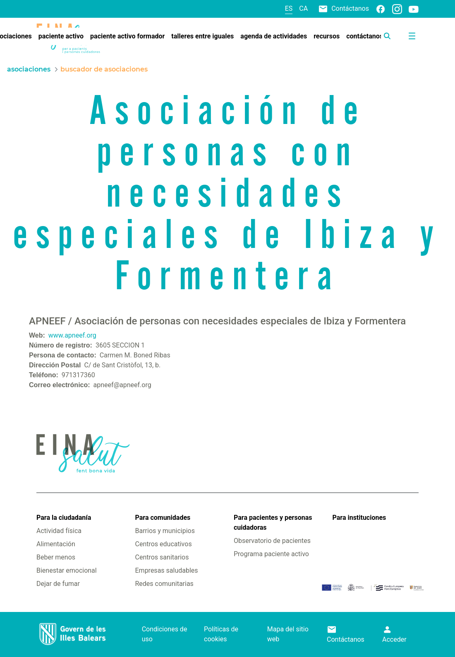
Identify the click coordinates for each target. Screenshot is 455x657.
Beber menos (55, 557)
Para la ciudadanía (63, 517)
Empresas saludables (166, 570)
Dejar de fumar (58, 584)
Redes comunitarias (164, 584)
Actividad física (58, 531)
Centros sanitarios (162, 557)
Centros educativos (163, 544)
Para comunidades (163, 517)
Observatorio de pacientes (272, 541)
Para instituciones (359, 517)
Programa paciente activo (271, 554)
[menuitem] (61, 36)
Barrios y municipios (165, 531)
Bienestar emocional (66, 570)
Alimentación (55, 544)
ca (303, 8)
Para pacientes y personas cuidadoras (273, 522)
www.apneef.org (72, 335)
